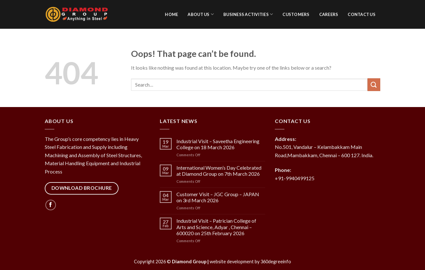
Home (171, 14)
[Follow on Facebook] (50, 205)
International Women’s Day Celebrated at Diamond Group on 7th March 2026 (218, 171)
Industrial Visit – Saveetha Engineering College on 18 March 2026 (217, 144)
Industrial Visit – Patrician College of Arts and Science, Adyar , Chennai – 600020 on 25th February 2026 (216, 227)
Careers (328, 14)
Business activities (248, 14)
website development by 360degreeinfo (250, 261)
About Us (201, 14)
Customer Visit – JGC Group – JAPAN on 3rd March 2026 (217, 197)
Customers (295, 14)
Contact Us (361, 14)
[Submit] (373, 84)
